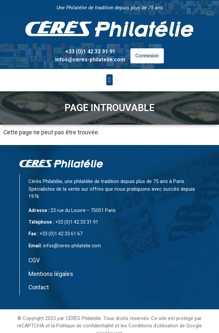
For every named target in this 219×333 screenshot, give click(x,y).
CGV (34, 260)
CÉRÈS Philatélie (83, 318)
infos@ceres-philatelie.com (90, 59)
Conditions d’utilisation (153, 326)
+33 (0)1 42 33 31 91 (90, 51)
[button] (109, 79)
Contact (38, 287)
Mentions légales (50, 274)
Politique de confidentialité (85, 326)
